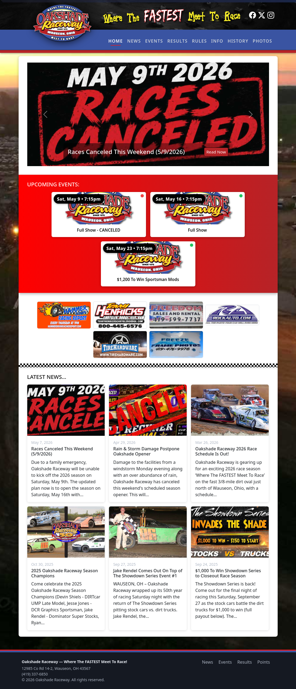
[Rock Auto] (232, 315)
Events (154, 41)
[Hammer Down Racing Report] (64, 315)
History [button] (238, 41)
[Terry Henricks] (120, 315)
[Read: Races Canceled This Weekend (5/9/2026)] (148, 114)
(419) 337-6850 (35, 674)
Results (177, 41)
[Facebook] (252, 15)
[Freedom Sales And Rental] (176, 315)
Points (263, 662)
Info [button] (217, 41)
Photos (262, 41)
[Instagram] (270, 15)
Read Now (216, 152)
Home (115, 41)
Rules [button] (199, 41)
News (134, 41)
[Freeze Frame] (176, 344)
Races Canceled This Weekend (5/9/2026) (126, 152)
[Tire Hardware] (120, 344)
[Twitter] (261, 15)
